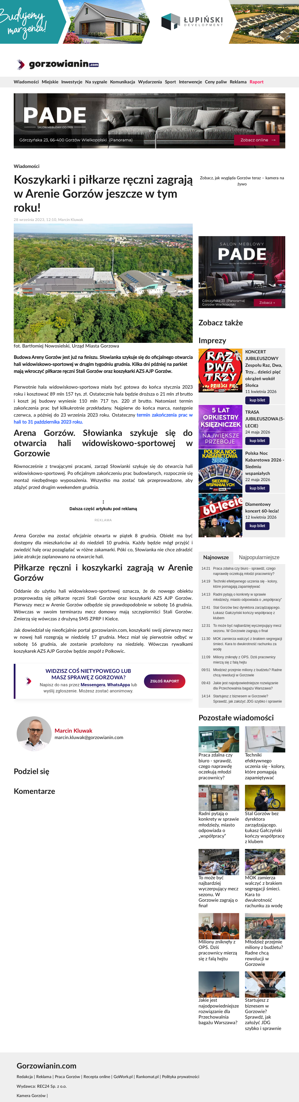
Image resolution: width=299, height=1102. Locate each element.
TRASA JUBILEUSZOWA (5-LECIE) (265, 419)
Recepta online (97, 1077)
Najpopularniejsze (259, 557)
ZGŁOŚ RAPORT (164, 681)
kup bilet (257, 400)
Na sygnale (96, 82)
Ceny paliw (216, 82)
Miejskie (50, 82)
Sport (170, 82)
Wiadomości (26, 82)
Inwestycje (71, 82)
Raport (257, 82)
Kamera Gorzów (31, 1096)
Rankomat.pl (147, 1077)
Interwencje (190, 82)
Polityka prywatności (180, 1077)
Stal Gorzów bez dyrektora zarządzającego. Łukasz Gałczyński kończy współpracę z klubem (246, 613)
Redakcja (25, 1077)
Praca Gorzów (67, 1077)
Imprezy (212, 341)
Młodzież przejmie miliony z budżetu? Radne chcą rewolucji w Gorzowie (247, 672)
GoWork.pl (123, 1077)
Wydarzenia (150, 82)
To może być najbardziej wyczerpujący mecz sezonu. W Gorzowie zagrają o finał (247, 628)
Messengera (93, 684)
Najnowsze (216, 557)
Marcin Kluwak (73, 731)
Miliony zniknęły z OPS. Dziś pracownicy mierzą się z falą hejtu (244, 659)
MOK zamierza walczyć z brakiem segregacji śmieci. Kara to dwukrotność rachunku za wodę (247, 644)
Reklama (238, 82)
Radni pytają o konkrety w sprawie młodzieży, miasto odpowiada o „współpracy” (247, 597)
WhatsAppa (118, 684)
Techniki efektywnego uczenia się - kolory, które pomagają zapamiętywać (245, 584)
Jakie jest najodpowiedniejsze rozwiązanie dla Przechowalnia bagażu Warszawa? (245, 685)
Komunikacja (122, 82)
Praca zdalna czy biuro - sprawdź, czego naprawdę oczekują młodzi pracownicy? (244, 571)
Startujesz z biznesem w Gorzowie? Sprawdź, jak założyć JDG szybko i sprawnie (247, 698)
